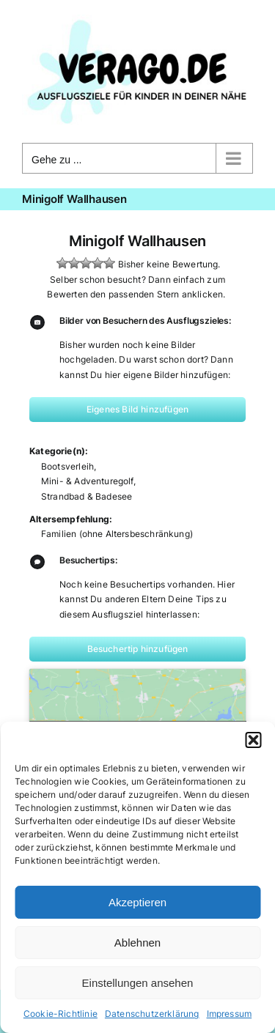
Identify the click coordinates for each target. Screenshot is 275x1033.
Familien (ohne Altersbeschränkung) (117, 533)
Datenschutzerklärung (152, 1013)
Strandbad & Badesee (86, 496)
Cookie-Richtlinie (60, 1013)
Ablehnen (137, 942)
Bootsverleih (67, 466)
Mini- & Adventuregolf (87, 480)
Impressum (229, 1013)
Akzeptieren (137, 902)
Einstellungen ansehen (138, 983)
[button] (253, 740)
